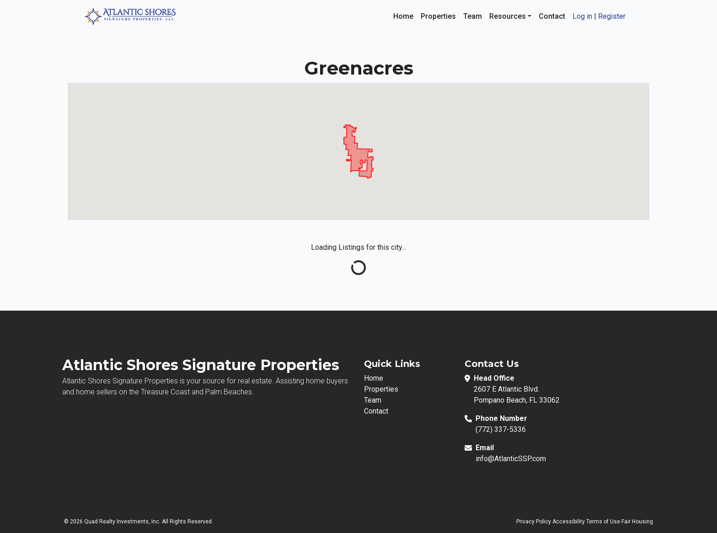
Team (472, 16)
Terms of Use (603, 521)
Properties (438, 16)
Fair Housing (637, 521)
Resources (508, 16)
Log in (582, 16)
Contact (552, 16)
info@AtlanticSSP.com (511, 458)
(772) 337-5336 (501, 429)
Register (612, 16)
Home (403, 16)
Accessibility (568, 521)
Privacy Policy (533, 521)
